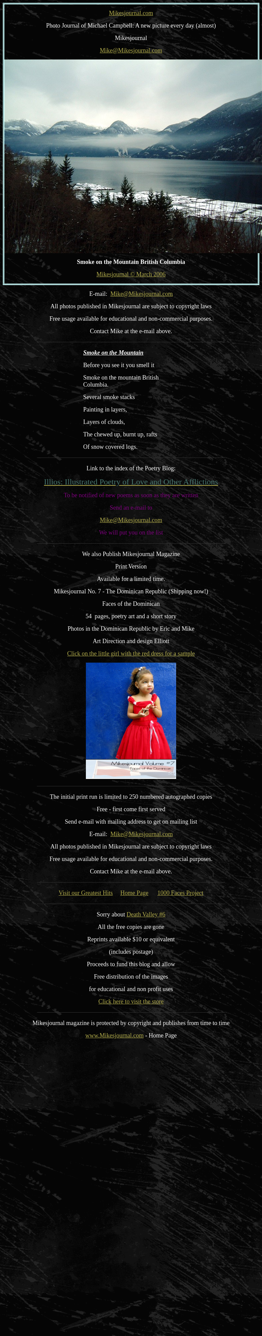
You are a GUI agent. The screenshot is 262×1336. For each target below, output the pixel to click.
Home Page (134, 893)
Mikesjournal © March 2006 (130, 274)
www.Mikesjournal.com (114, 1035)
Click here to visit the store (130, 1001)
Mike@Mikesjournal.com (131, 50)
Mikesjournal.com (131, 13)
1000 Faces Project (180, 893)
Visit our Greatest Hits (86, 893)
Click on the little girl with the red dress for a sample (131, 653)
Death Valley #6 (145, 914)
